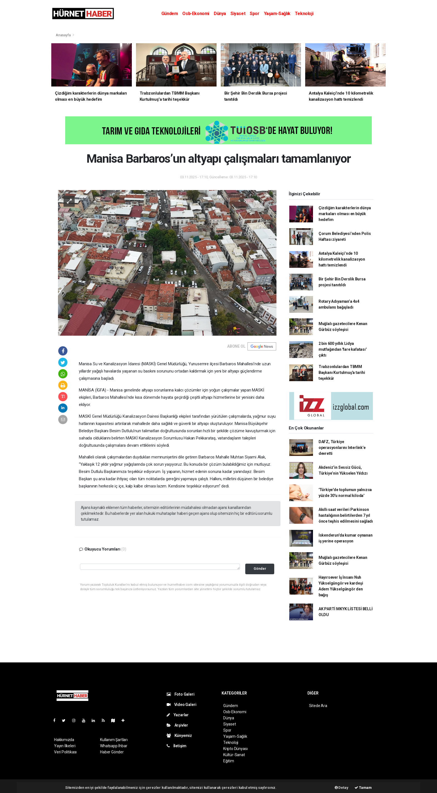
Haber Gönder (112, 752)
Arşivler (177, 725)
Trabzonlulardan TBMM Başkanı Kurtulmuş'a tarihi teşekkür (342, 372)
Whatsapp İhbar (113, 746)
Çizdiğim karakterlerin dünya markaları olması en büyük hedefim (345, 214)
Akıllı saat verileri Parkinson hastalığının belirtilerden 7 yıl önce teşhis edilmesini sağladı (346, 515)
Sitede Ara (318, 705)
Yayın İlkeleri (64, 746)
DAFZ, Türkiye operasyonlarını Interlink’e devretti (342, 447)
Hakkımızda (64, 739)
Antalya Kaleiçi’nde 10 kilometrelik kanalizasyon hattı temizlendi (342, 259)
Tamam (363, 787)
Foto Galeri (181, 694)
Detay (341, 787)
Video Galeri (181, 704)
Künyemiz (179, 735)
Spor (254, 13)
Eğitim (228, 761)
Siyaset (237, 13)
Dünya (220, 13)
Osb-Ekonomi (195, 13)
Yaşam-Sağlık (277, 13)
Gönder (260, 568)
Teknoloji (304, 13)
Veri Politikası (65, 752)
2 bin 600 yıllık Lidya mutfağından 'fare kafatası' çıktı (342, 349)
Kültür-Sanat (234, 755)
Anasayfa (63, 35)
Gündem (169, 13)
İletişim (176, 746)
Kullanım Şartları (114, 739)
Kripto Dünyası (235, 748)
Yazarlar (178, 715)
